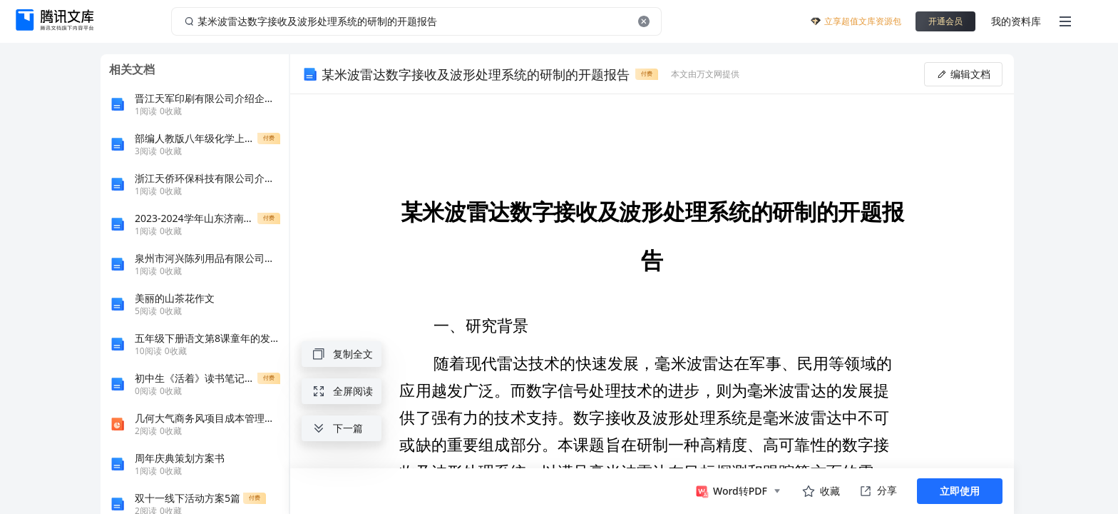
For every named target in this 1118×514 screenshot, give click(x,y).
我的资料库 (1016, 21)
